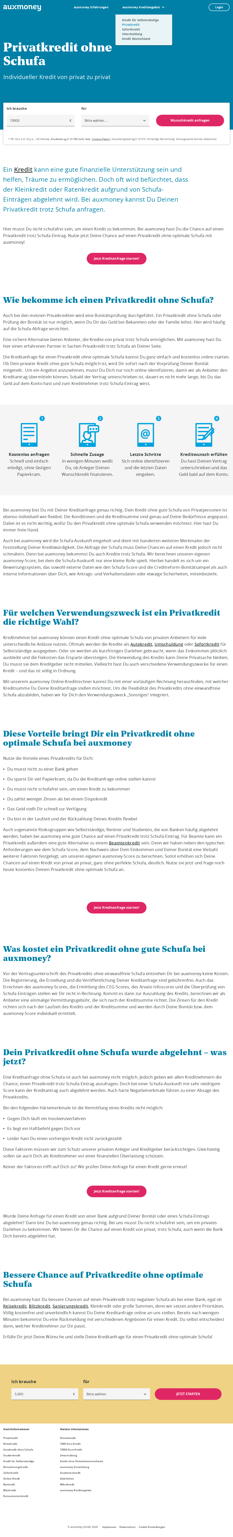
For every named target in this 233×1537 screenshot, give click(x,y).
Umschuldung (169, 644)
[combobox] (115, 120)
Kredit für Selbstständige (18, 1461)
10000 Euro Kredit (71, 1449)
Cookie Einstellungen (152, 1527)
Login (219, 7)
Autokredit (141, 644)
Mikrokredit (67, 1484)
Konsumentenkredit (16, 1496)
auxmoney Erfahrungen (91, 7)
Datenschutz (127, 1527)
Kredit (23, 169)
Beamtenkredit (124, 843)
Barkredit (9, 1484)
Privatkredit (10, 1438)
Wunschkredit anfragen (190, 120)
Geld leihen (67, 1478)
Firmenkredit (68, 1438)
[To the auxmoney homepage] (22, 8)
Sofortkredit (207, 644)
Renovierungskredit (15, 1467)
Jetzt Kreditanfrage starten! (116, 258)
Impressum (109, 1527)
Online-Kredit (11, 1478)
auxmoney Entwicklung (74, 1467)
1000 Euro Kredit (70, 1444)
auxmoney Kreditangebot (141, 7)
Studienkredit (11, 1455)
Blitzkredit (39, 1306)
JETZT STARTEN (188, 1394)
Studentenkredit (70, 1473)
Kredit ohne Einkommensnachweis (81, 1461)
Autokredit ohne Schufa (18, 1449)
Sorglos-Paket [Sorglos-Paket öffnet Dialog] (100, 139)
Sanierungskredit (70, 1306)
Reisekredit (15, 1306)
